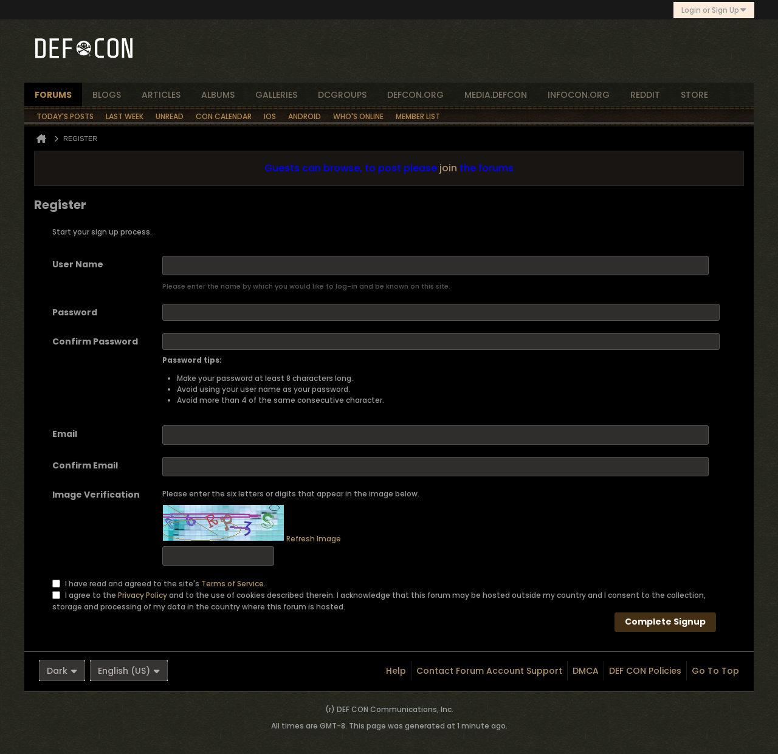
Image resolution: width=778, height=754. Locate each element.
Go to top (715, 671)
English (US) (129, 671)
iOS (270, 116)
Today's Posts (65, 116)
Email (64, 434)
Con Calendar (224, 116)
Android (304, 116)
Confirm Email (85, 465)
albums (218, 95)
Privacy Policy (142, 594)
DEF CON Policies (645, 671)
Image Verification (96, 494)
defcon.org (415, 95)
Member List (418, 116)
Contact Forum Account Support (489, 671)
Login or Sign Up (713, 10)
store (694, 95)
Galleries (276, 95)
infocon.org (579, 95)
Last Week (124, 116)
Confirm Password (95, 341)
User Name (77, 264)
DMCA (586, 671)
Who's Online (358, 116)
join (448, 168)
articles (161, 95)
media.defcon (495, 95)
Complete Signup (665, 621)
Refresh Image (313, 538)
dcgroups (342, 95)
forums (53, 95)
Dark (62, 671)
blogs (106, 95)
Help (396, 671)
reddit (645, 95)
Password (74, 312)
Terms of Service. (233, 583)
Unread (170, 116)
